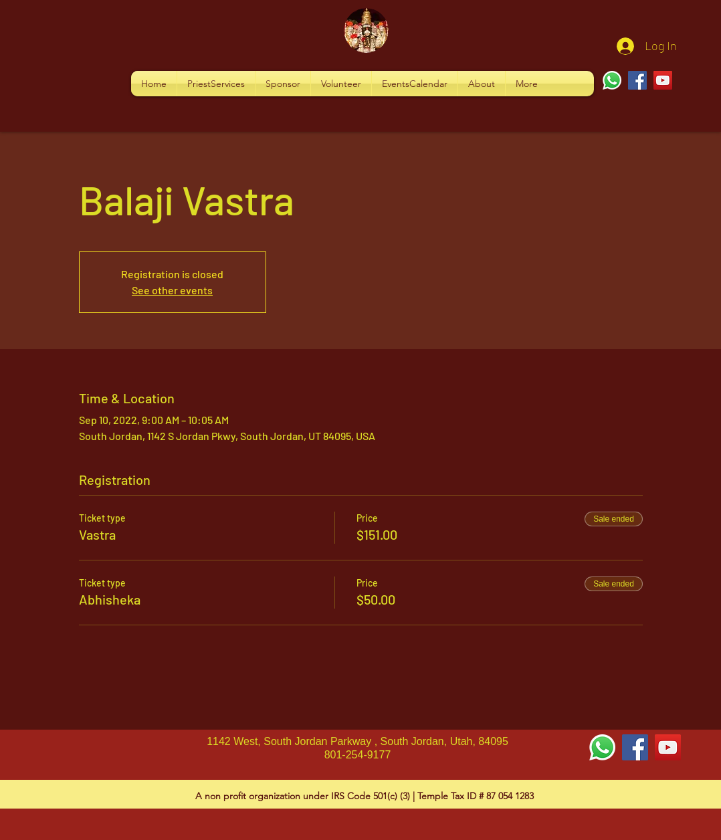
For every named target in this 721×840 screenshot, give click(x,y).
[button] (216, 83)
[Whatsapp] (612, 80)
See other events (172, 290)
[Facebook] (637, 80)
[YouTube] (662, 80)
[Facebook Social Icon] (635, 747)
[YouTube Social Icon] (668, 747)
